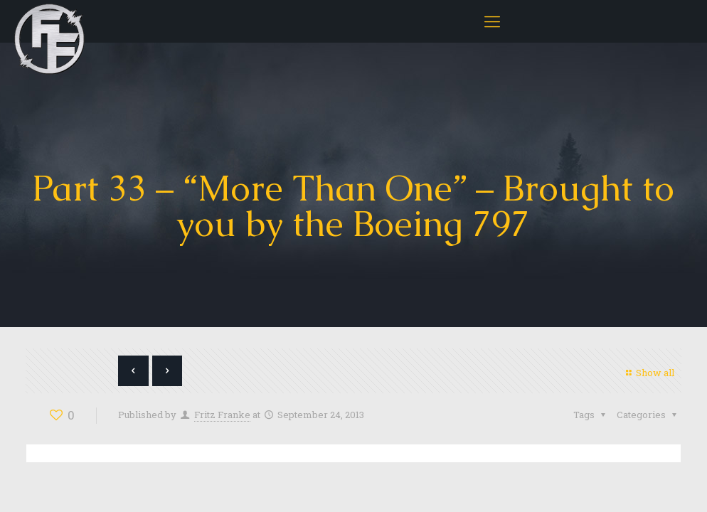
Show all (648, 372)
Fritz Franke (222, 414)
